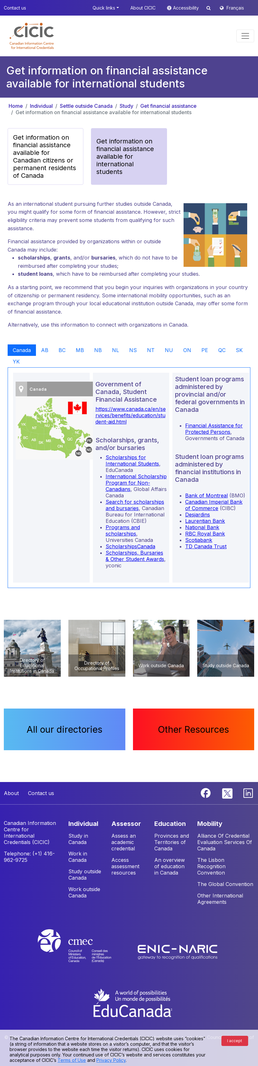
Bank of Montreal (206, 495)
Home (16, 106)
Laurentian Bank (205, 521)
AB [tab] (44, 350)
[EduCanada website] (132, 1002)
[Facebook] (206, 792)
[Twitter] (227, 792)
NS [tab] (133, 350)
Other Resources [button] (193, 729)
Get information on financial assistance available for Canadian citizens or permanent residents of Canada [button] (44, 156)
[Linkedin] (248, 792)
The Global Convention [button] (225, 884)
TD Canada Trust (206, 546)
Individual (41, 106)
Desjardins (197, 514)
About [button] (11, 793)
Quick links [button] (104, 7)
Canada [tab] (22, 350)
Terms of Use (72, 1060)
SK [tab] (239, 350)
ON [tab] (187, 350)
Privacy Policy (111, 1060)
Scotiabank (198, 540)
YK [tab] (16, 361)
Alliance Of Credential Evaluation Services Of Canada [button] (224, 842)
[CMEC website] (82, 952)
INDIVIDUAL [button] (83, 823)
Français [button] (235, 7)
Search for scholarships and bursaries (135, 505)
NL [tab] (115, 350)
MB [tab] (80, 350)
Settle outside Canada (86, 106)
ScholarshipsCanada (130, 546)
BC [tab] (62, 350)
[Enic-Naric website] (177, 952)
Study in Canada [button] (78, 839)
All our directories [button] (64, 729)
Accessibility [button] (186, 7)
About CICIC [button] (143, 7)
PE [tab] (204, 350)
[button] (31, 36)
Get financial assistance (168, 106)
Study (126, 106)
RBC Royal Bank (205, 533)
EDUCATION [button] (170, 823)
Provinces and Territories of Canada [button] (171, 842)
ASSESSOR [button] (126, 823)
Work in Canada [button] (77, 856)
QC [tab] (222, 350)
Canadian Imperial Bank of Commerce (213, 505)
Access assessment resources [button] (125, 866)
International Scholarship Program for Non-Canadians (136, 482)
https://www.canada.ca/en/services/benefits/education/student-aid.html (130, 415)
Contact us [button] (15, 7)
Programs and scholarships (123, 530)
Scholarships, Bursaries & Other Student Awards (135, 556)
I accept (234, 1040)
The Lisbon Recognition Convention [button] (211, 866)
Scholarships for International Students (132, 460)
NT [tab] (151, 350)
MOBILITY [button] (209, 823)
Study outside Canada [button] (84, 874)
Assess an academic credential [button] (123, 842)
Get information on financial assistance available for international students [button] (125, 156)
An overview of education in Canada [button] (169, 866)
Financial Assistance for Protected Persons (214, 428)
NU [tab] (169, 350)
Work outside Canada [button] (84, 892)
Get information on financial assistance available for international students (104, 112)
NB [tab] (98, 350)
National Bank (202, 527)
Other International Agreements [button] (220, 898)
